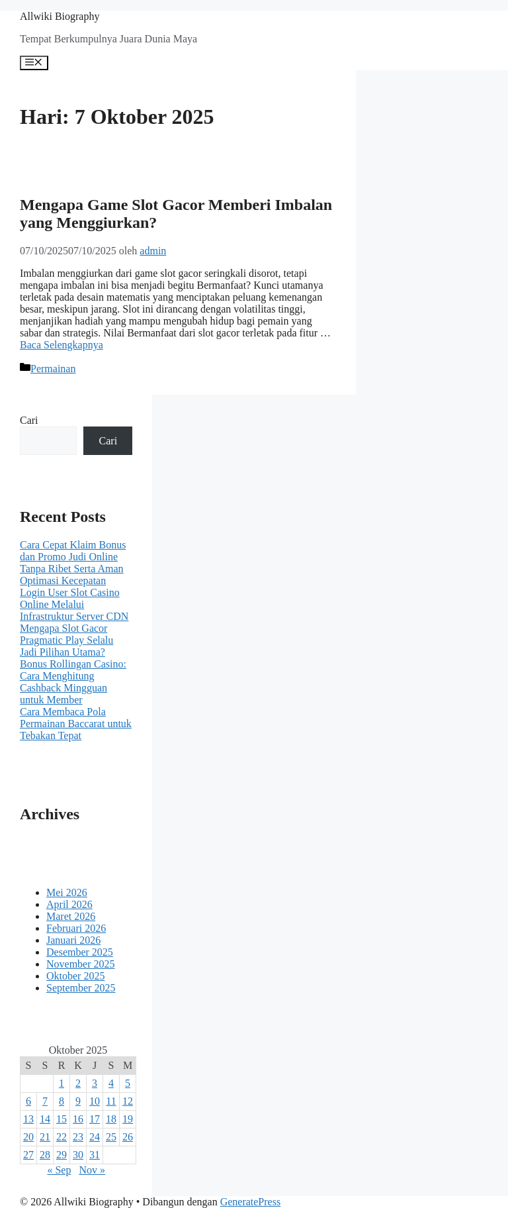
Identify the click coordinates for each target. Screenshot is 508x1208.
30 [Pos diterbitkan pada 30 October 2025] (78, 1154)
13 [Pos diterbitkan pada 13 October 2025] (28, 1119)
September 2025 (80, 987)
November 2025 (80, 964)
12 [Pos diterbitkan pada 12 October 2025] (127, 1101)
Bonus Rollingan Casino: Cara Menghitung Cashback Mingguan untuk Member (73, 681)
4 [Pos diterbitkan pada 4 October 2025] (111, 1083)
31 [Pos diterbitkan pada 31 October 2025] (94, 1154)
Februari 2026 (76, 928)
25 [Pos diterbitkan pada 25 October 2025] (111, 1136)
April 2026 (69, 904)
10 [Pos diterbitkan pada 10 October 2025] (94, 1101)
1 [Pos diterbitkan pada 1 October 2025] (61, 1083)
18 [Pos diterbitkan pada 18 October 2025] (111, 1119)
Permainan (52, 368)
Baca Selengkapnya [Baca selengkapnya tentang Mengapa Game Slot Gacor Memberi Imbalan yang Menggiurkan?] (61, 344)
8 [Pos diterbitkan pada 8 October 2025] (61, 1101)
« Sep (59, 1170)
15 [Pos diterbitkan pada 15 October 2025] (61, 1119)
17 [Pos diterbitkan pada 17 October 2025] (94, 1119)
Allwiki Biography (59, 16)
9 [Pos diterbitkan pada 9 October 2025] (78, 1101)
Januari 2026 (73, 940)
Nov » (92, 1170)
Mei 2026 (66, 892)
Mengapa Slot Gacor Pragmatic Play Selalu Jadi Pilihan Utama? (66, 640)
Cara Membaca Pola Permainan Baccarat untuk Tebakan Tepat (76, 723)
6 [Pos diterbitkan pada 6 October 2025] (28, 1101)
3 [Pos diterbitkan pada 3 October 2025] (94, 1083)
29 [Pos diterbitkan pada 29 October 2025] (61, 1154)
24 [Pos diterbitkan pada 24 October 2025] (94, 1136)
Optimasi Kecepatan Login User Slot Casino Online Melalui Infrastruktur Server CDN (74, 598)
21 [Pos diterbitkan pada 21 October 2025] (45, 1136)
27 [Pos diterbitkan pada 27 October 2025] (28, 1154)
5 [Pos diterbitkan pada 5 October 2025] (127, 1083)
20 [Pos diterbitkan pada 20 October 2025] (28, 1136)
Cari (29, 420)
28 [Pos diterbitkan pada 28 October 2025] (45, 1154)
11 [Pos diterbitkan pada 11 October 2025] (111, 1101)
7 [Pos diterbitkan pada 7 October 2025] (45, 1101)
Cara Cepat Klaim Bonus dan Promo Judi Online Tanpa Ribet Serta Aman (73, 556)
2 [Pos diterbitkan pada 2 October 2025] (78, 1083)
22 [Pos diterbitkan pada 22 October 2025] (61, 1136)
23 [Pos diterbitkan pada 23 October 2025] (78, 1136)
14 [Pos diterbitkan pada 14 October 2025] (45, 1119)
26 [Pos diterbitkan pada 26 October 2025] (127, 1136)
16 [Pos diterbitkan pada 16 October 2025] (78, 1119)
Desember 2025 (79, 952)
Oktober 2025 (75, 975)
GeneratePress (250, 1201)
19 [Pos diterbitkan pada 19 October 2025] (127, 1119)
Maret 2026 (70, 916)
